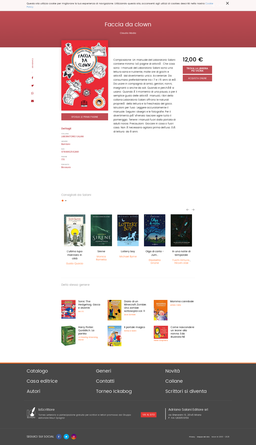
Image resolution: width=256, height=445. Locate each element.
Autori (33, 391)
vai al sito (149, 415)
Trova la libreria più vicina (197, 69)
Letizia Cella (175, 305)
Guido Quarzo (74, 263)
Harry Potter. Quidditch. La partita (86, 330)
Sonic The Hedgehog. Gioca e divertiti (89, 304)
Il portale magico (134, 327)
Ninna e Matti (130, 331)
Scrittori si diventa (186, 391)
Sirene (101, 251)
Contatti (105, 381)
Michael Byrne (128, 256)
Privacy (192, 437)
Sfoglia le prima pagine (84, 117)
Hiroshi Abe (181, 263)
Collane (174, 381)
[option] (74, 240)
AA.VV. (81, 311)
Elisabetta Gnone (155, 262)
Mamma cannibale (182, 301)
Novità (172, 371)
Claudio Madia (128, 33)
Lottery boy (128, 251)
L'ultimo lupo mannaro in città (74, 255)
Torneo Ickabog (114, 391)
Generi (103, 371)
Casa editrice (42, 381)
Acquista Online (197, 78)
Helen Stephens (161, 340)
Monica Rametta (101, 258)
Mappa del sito (203, 437)
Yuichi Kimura (180, 260)
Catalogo (37, 371)
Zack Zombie (129, 315)
